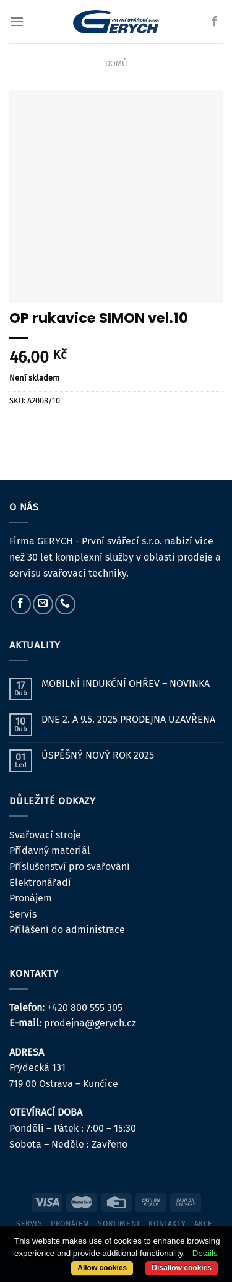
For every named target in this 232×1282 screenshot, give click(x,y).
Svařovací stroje (45, 835)
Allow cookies (102, 1267)
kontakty (167, 1224)
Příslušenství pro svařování (69, 866)
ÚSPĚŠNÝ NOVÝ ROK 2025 (97, 755)
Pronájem (30, 898)
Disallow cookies (182, 1267)
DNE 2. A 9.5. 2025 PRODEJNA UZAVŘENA (128, 719)
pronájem (70, 1224)
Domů (116, 63)
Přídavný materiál (49, 850)
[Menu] (16, 21)
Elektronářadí (40, 882)
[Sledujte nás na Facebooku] (215, 21)
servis (29, 1224)
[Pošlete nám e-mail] (43, 604)
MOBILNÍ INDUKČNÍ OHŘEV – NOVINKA (125, 683)
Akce (203, 1224)
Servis (23, 914)
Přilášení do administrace (67, 930)
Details (205, 1253)
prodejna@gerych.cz (90, 1023)
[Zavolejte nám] (65, 604)
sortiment (119, 1224)
